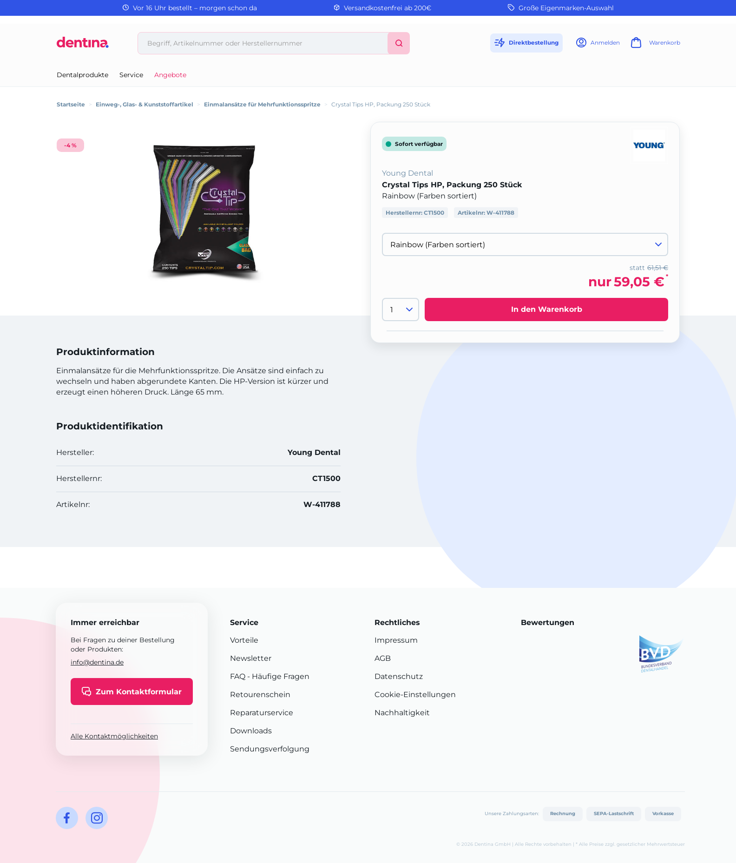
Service (131, 75)
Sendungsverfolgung (269, 748)
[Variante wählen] (525, 244)
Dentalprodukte (82, 75)
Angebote (170, 75)
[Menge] (400, 309)
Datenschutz (399, 676)
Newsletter (250, 658)
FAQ (237, 676)
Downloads (251, 730)
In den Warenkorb (546, 309)
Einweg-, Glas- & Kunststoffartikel (144, 104)
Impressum (396, 640)
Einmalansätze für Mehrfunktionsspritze (262, 104)
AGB (383, 658)
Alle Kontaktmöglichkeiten (114, 736)
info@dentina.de (97, 662)
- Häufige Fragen (277, 676)
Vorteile (244, 640)
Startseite (71, 104)
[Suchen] (399, 43)
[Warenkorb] (654, 45)
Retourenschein (260, 694)
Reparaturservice (261, 712)
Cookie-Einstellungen (415, 694)
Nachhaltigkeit (402, 712)
